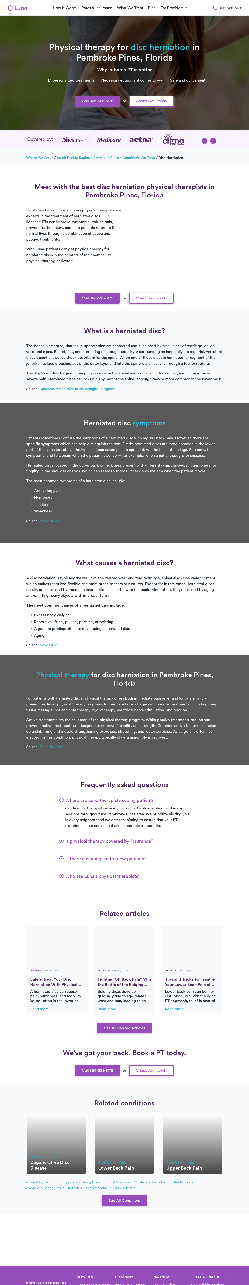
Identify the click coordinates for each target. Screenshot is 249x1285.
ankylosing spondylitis (44, 1188)
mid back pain (124, 1188)
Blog (152, 8)
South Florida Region (73, 157)
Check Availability (151, 101)
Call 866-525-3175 (97, 101)
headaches (183, 1182)
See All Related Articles (124, 1028)
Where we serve (39, 157)
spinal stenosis (118, 1182)
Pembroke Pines (106, 157)
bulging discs (91, 1182)
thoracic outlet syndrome (88, 1188)
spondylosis (66, 1182)
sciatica (142, 1182)
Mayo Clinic (49, 521)
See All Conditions (125, 1201)
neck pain (161, 1182)
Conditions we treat (138, 157)
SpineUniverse (50, 747)
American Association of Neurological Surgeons (77, 389)
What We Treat (130, 8)
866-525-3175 (227, 8)
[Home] (17, 8)
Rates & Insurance (97, 8)
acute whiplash (39, 1182)
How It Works (65, 8)
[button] (204, 141)
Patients (36, 970)
